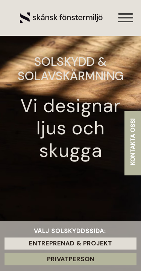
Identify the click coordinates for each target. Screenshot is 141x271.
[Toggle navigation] (126, 21)
